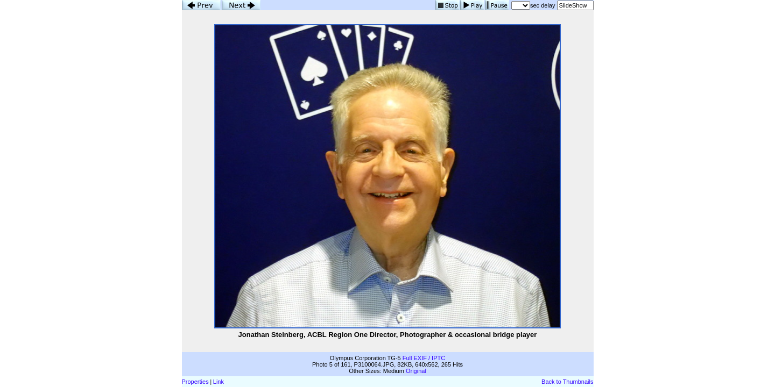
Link (218, 381)
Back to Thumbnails (567, 381)
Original (416, 371)
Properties (195, 381)
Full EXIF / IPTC (424, 358)
